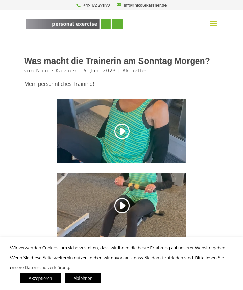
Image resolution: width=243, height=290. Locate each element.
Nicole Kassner (56, 70)
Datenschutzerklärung (47, 267)
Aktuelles (135, 70)
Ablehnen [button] (83, 278)
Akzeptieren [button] (40, 278)
